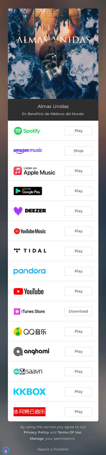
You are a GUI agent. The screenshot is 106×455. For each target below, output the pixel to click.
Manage (37, 438)
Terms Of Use (69, 432)
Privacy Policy (36, 432)
